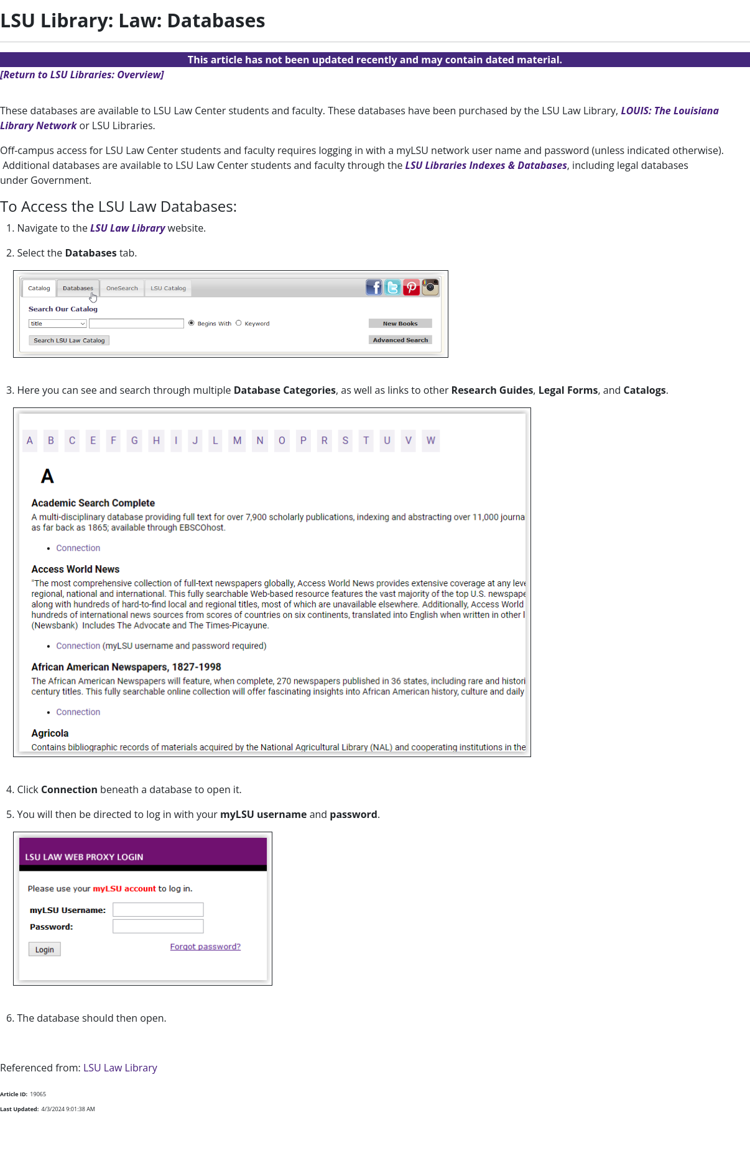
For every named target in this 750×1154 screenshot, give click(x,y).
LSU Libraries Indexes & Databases (486, 165)
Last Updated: (19, 1109)
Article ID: (13, 1094)
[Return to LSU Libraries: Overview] (82, 74)
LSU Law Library (127, 228)
